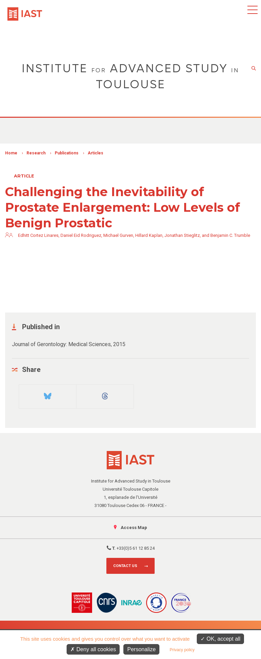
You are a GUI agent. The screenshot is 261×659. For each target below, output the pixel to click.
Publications (67, 153)
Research (36, 153)
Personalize (141, 649)
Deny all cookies (93, 649)
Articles (95, 153)
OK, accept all (220, 639)
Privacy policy (182, 649)
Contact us (125, 566)
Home (11, 153)
